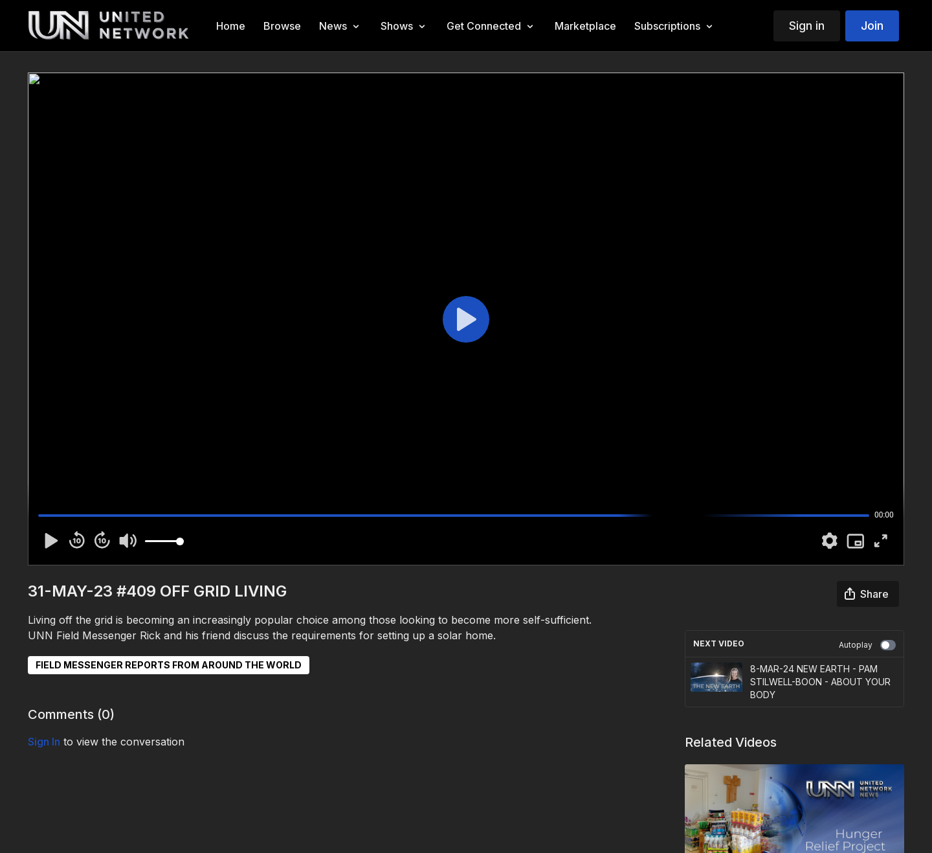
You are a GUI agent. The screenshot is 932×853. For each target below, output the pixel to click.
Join (872, 25)
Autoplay (867, 645)
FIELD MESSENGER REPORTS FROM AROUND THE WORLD (169, 664)
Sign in (807, 25)
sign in (44, 741)
